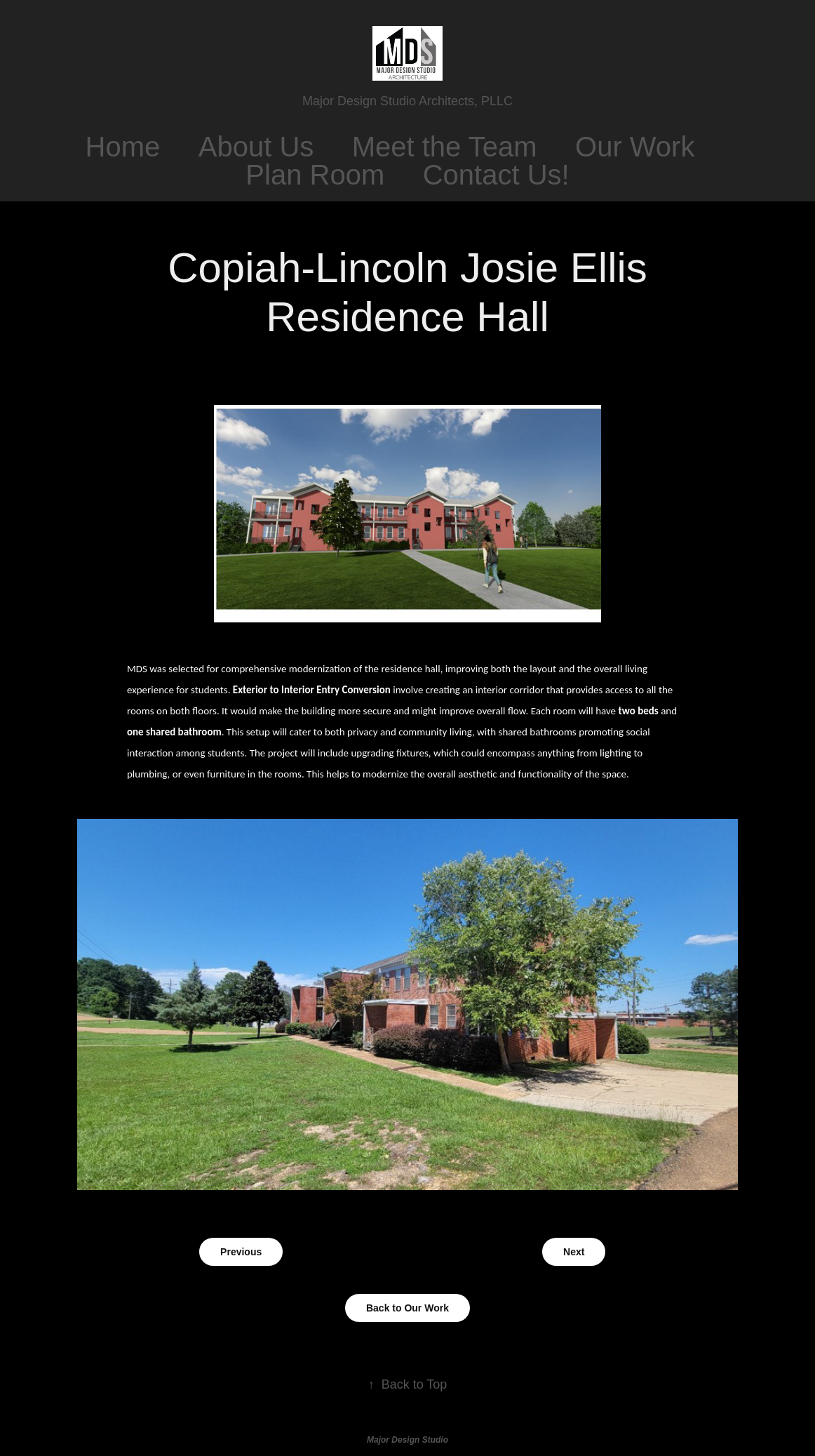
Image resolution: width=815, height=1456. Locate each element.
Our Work (634, 146)
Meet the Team (444, 146)
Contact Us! (496, 174)
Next (573, 1251)
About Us (256, 146)
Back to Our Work (407, 1308)
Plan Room (314, 174)
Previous (241, 1251)
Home (123, 146)
